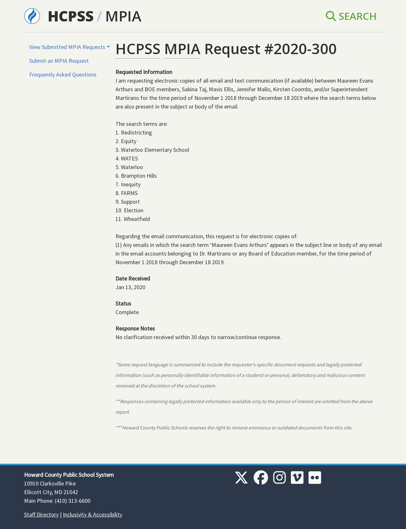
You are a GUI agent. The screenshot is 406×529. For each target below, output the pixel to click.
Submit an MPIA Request (59, 60)
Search (351, 16)
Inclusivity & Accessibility (92, 514)
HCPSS (71, 16)
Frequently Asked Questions (63, 74)
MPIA (123, 16)
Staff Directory (41, 514)
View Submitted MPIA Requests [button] (67, 47)
